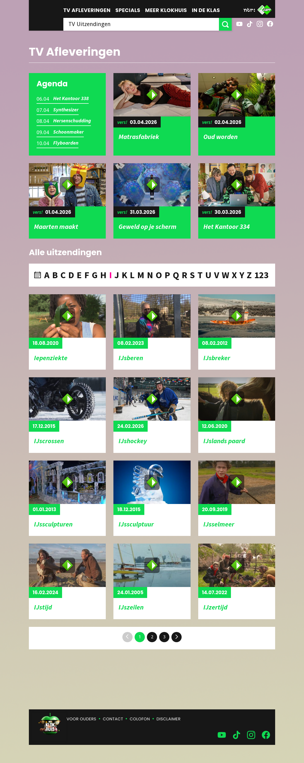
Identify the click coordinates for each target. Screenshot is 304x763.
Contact (113, 719)
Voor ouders (81, 719)
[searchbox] (141, 24)
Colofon (140, 719)
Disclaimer (169, 719)
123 (261, 275)
